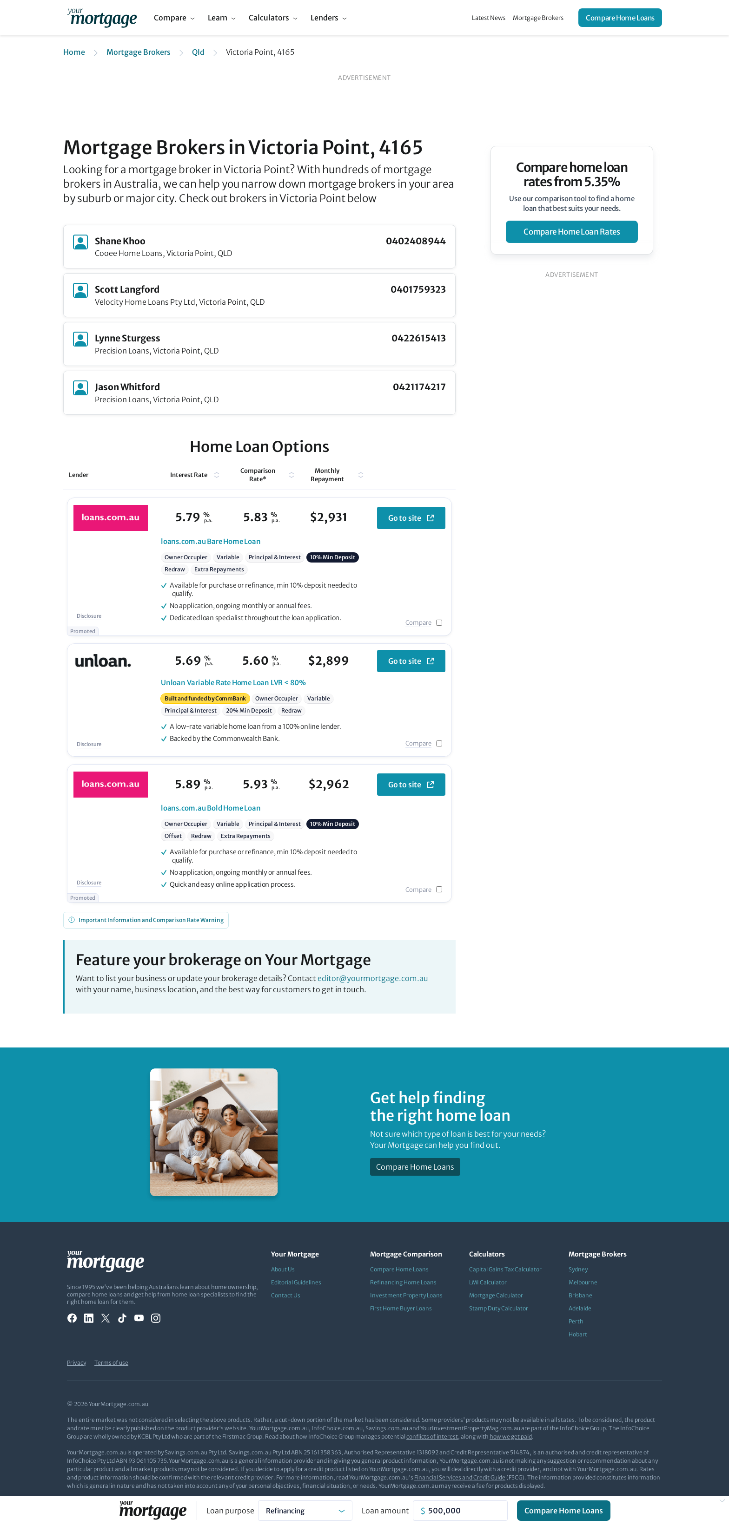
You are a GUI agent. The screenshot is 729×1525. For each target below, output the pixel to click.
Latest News (488, 18)
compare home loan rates (572, 232)
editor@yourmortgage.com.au (373, 978)
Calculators (269, 17)
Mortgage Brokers (538, 18)
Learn (217, 17)
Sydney (578, 1269)
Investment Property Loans (406, 1295)
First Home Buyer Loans (401, 1308)
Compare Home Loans (620, 17)
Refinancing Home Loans (403, 1282)
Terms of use (111, 1362)
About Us (283, 1269)
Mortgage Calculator (496, 1295)
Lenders (324, 17)
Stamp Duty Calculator (498, 1308)
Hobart (578, 1334)
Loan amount (385, 1510)
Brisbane (580, 1295)
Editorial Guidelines (296, 1282)
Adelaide (580, 1308)
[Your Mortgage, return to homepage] (102, 17)
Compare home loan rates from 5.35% (572, 174)
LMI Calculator (488, 1282)
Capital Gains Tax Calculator (505, 1269)
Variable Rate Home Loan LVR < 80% (233, 682)
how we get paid (511, 1436)
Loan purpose (230, 1510)
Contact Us (285, 1295)
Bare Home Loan (211, 541)
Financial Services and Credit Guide (459, 1477)
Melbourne (583, 1282)
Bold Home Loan (211, 808)
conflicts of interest (432, 1436)
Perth (576, 1321)
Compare (170, 17)
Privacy (76, 1362)
